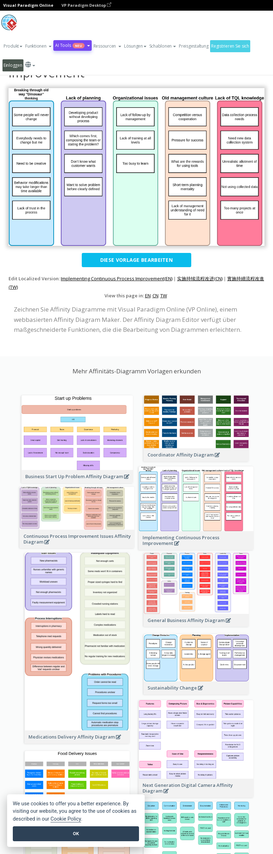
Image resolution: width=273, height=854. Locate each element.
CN (155, 295)
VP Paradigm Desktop (86, 5)
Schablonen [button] (162, 46)
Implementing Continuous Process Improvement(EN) (116, 278)
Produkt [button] (13, 46)
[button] (38, 46)
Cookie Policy (65, 819)
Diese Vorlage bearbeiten (136, 259)
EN (148, 295)
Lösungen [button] (135, 46)
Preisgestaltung (193, 46)
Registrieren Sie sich (230, 46)
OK (76, 833)
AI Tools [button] (72, 45)
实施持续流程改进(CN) (200, 278)
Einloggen (13, 65)
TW (163, 295)
